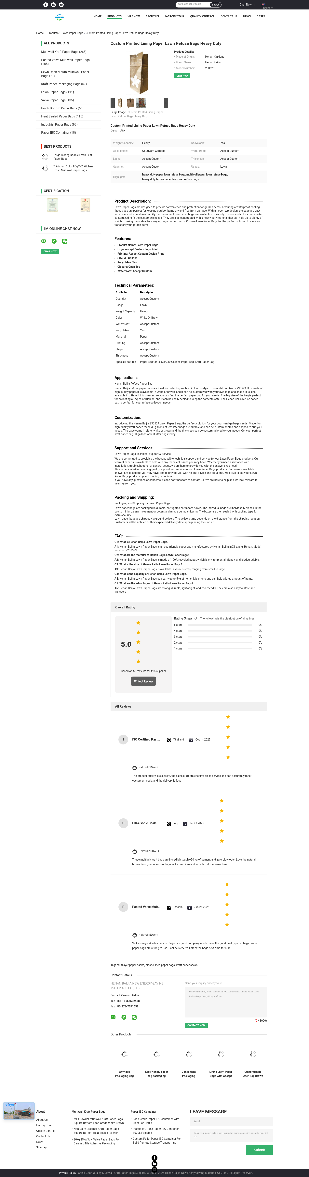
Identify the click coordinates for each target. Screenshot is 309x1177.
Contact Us (229, 16)
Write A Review (143, 681)
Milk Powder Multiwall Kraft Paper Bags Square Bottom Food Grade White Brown (99, 1120)
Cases (261, 16)
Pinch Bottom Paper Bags (59, 108)
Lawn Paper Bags (72, 33)
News (247, 16)
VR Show (134, 16)
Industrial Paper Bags (56, 124)
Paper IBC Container (55, 132)
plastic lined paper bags (160, 965)
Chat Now (246, 4)
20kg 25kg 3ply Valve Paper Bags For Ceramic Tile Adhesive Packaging (97, 1141)
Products (114, 16)
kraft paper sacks (187, 965)
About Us (152, 16)
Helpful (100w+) (149, 851)
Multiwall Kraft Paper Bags (59, 52)
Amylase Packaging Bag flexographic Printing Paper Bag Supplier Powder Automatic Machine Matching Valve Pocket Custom (124, 1074)
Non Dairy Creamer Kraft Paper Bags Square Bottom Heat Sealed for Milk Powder (96, 1131)
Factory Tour (174, 16)
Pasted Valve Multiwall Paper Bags (65, 60)
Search (215, 4)
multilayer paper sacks (130, 965)
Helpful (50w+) (148, 767)
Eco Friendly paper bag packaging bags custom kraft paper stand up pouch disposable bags (156, 1074)
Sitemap (41, 1147)
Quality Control (202, 16)
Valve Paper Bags (53, 100)
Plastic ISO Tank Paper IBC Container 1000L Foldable (156, 1130)
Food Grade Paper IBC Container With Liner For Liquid (156, 1120)
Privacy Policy (67, 1172)
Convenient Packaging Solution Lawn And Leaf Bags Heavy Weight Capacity (188, 1074)
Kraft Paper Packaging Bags (60, 84)
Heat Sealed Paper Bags (58, 116)
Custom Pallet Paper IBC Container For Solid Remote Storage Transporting (157, 1140)
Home (97, 16)
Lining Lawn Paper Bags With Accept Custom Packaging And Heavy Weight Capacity (221, 1074)
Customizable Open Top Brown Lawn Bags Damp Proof (252, 1074)
